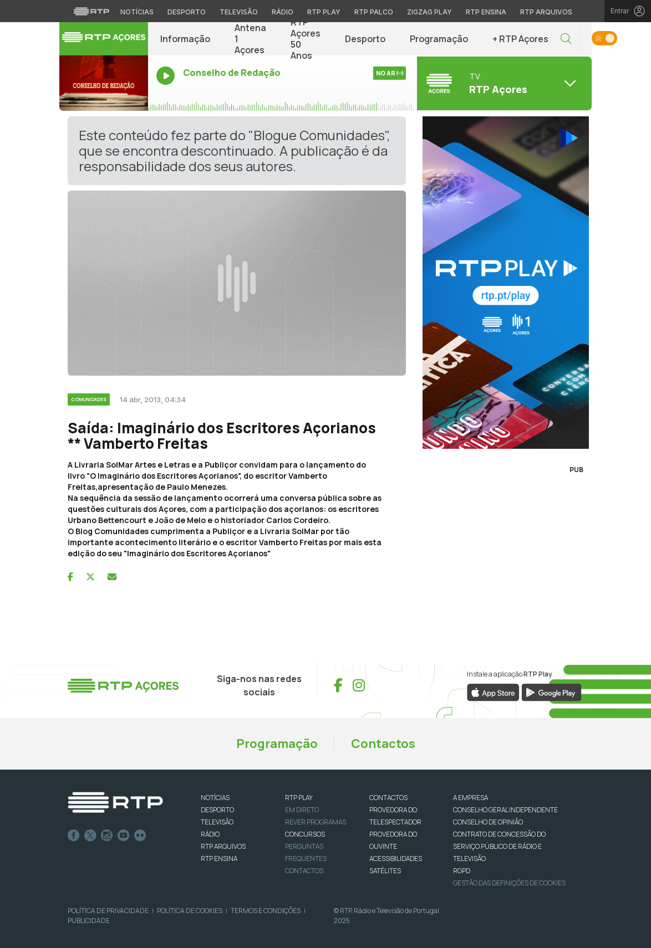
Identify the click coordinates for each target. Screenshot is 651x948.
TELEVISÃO (217, 822)
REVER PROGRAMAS (315, 822)
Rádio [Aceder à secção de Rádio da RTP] (282, 12)
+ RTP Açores (520, 39)
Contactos (383, 743)
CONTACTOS (388, 797)
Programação (439, 39)
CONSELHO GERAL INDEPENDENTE (505, 809)
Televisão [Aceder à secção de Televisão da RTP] (239, 12)
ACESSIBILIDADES (395, 858)
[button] (566, 39)
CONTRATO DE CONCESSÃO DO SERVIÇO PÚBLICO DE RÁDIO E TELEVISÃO (499, 846)
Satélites (385, 870)
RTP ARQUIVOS (223, 846)
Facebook (74, 835)
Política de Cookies (189, 910)
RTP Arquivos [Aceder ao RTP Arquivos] (546, 12)
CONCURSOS (305, 834)
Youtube (124, 835)
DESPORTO (217, 809)
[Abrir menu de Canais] (503, 83)
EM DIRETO (302, 809)
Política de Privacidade (108, 910)
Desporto (365, 39)
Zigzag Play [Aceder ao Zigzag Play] (429, 12)
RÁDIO (210, 834)
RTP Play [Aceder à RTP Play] (323, 12)
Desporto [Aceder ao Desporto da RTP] (186, 12)
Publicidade (89, 920)
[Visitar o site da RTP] (91, 11)
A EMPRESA (470, 797)
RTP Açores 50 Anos (306, 38)
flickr (140, 835)
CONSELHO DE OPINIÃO (488, 822)
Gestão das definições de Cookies (509, 883)
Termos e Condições (266, 910)
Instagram (107, 835)
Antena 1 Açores (250, 38)
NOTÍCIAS (215, 797)
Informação (185, 39)
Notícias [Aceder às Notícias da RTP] (137, 12)
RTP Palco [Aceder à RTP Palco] (373, 12)
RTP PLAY (299, 797)
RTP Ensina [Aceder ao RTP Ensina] (486, 12)
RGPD (461, 870)
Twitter (90, 835)
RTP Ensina (219, 858)
